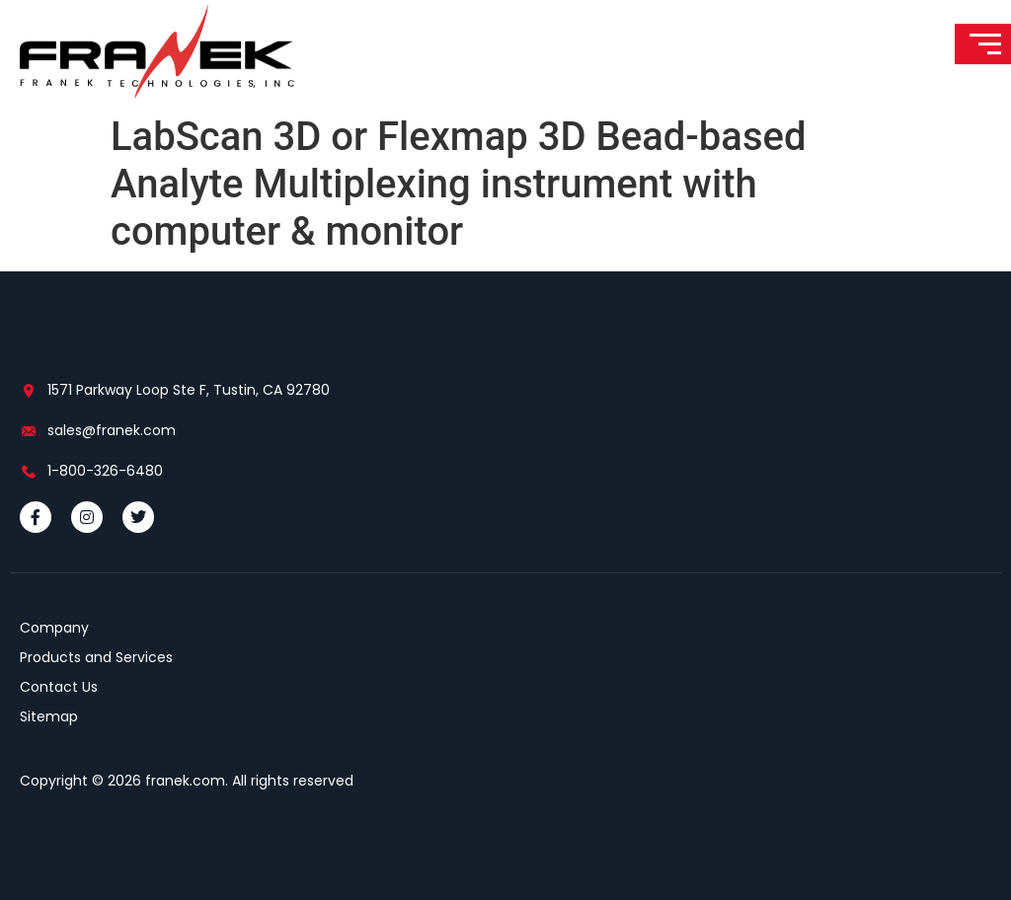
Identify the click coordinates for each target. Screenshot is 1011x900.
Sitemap (49, 716)
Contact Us (59, 687)
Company (54, 628)
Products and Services (96, 657)
